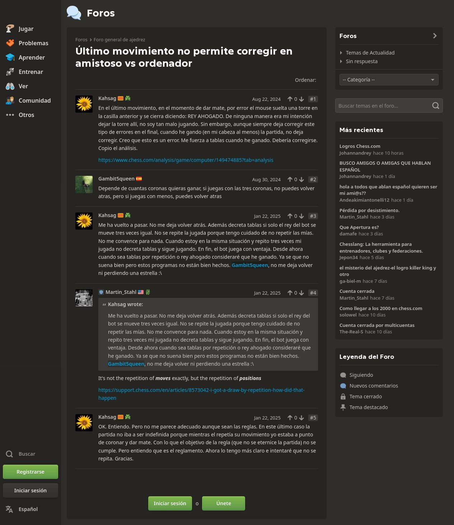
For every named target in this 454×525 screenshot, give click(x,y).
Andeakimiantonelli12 (364, 200)
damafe (348, 233)
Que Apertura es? (359, 227)
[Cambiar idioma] (30, 509)
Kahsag (107, 98)
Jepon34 (349, 257)
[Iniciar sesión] (30, 490)
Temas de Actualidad (370, 52)
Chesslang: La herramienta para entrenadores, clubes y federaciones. (381, 247)
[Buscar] (389, 105)
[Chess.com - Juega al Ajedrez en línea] (30, 12)
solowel (348, 314)
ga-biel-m (350, 281)
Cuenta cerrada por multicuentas (377, 325)
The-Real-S (351, 331)
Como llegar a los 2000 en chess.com (381, 308)
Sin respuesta (362, 61)
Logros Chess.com (360, 146)
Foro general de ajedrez (119, 39)
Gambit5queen (116, 179)
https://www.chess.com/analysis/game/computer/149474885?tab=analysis (185, 159)
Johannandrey (355, 153)
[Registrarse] (30, 472)
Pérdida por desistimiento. (369, 210)
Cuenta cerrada (357, 291)
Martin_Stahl (121, 292)
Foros (81, 39)
